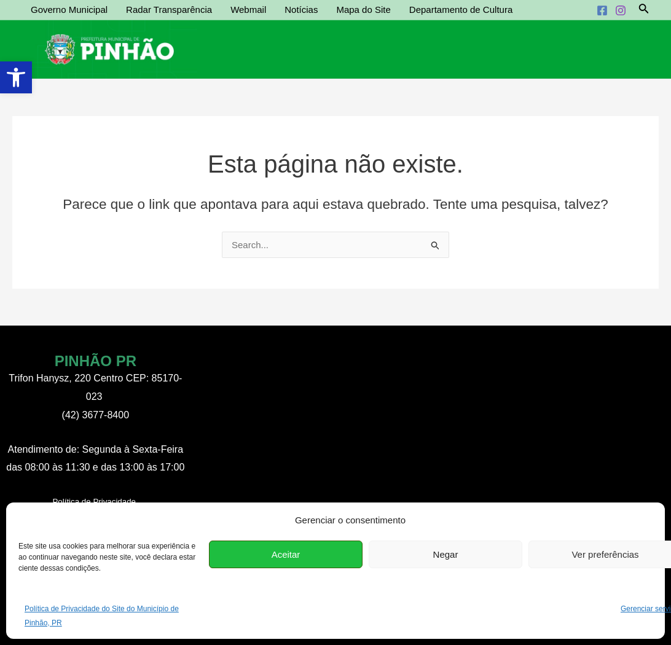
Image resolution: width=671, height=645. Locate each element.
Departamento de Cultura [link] (460, 9)
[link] (16, 77)
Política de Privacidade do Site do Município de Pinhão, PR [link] (102, 615)
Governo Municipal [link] (69, 9)
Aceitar (286, 554)
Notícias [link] (301, 9)
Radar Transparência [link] (169, 9)
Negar (445, 554)
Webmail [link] (248, 9)
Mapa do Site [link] (363, 9)
